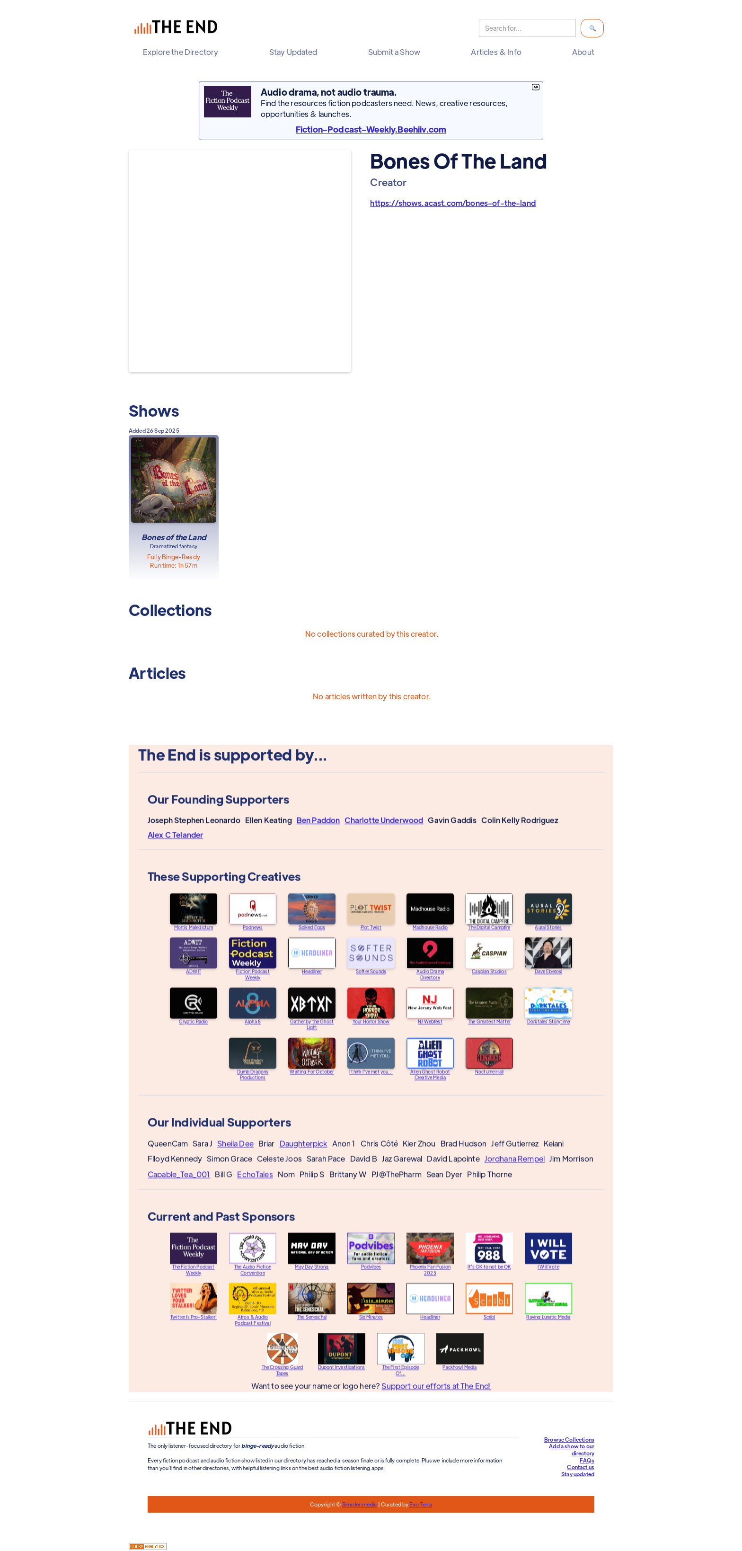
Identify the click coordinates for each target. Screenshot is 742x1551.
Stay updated (577, 1474)
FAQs (587, 1460)
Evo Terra (420, 1504)
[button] (183, 52)
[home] (177, 28)
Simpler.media (359, 1504)
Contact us (580, 1466)
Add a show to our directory (571, 1449)
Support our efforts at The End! (436, 1395)
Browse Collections (569, 1439)
